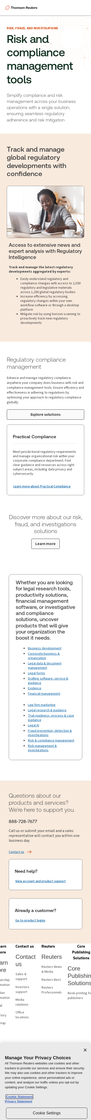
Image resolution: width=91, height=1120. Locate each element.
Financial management (44, 693)
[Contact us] (16, 852)
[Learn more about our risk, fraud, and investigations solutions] (45, 544)
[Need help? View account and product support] (40, 881)
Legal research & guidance (47, 710)
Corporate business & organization (44, 656)
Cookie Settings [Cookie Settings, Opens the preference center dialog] (46, 1113)
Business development (44, 648)
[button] (25, 946)
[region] (45, 1081)
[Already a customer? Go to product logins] (30, 920)
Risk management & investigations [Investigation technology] (42, 748)
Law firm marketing (42, 705)
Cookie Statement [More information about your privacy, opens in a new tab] (19, 1097)
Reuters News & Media (51, 969)
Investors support (22, 989)
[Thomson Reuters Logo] (22, 7)
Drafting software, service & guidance (48, 680)
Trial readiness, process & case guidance (51, 718)
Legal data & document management (44, 665)
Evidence (34, 688)
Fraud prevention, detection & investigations (50, 733)
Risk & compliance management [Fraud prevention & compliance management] (51, 740)
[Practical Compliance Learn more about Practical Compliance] (42, 486)
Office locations (22, 1015)
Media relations (22, 1002)
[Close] (85, 1050)
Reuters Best (51, 979)
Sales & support (21, 976)
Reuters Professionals (51, 990)
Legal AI (33, 725)
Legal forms (36, 673)
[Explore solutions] (45, 414)
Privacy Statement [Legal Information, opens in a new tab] (18, 1101)
